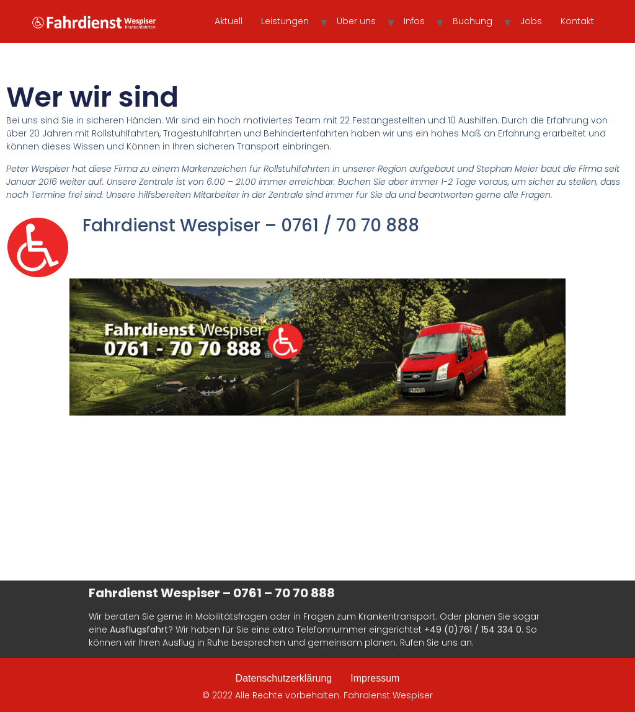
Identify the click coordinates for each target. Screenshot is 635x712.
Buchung (472, 21)
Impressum (374, 678)
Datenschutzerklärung (284, 678)
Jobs (531, 21)
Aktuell (228, 21)
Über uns (356, 21)
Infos (414, 21)
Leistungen (285, 21)
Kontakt (577, 21)
